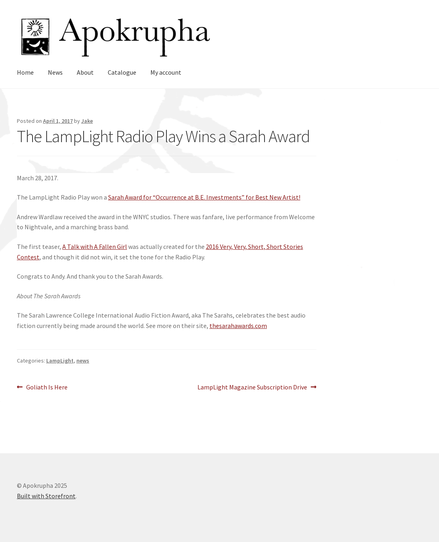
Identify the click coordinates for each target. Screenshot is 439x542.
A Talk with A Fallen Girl (94, 246)
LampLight (60, 360)
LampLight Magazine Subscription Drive (252, 387)
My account (165, 72)
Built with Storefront (46, 496)
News (55, 72)
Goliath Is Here (47, 387)
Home (25, 72)
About (85, 72)
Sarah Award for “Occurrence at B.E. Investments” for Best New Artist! (204, 197)
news (82, 360)
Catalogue (122, 72)
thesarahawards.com (238, 326)
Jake (87, 120)
